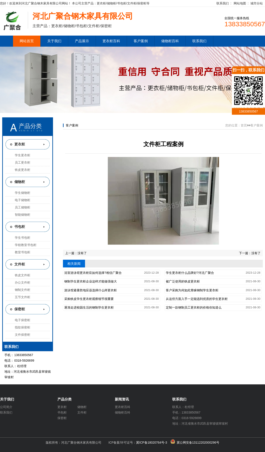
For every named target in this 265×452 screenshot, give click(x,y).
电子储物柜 (22, 200)
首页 (244, 125)
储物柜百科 (170, 41)
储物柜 (19, 182)
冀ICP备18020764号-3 (151, 442)
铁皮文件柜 (22, 275)
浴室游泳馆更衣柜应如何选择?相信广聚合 (93, 273)
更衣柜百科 (111, 41)
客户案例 (141, 41)
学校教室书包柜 (25, 245)
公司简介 (6, 407)
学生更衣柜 (22, 155)
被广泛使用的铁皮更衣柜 (183, 281)
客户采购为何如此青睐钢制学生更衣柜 (192, 290)
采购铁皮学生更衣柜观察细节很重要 (89, 299)
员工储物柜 (22, 207)
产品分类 (30, 126)
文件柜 (19, 264)
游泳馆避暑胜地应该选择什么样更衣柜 (90, 290)
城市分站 (256, 3)
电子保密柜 (22, 320)
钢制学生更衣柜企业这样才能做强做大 (90, 281)
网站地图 (240, 3)
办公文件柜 (22, 282)
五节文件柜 (22, 297)
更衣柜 (19, 144)
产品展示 (82, 41)
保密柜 (19, 309)
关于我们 (54, 41)
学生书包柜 (22, 237)
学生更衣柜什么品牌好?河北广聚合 (190, 273)
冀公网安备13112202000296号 (198, 442)
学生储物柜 (22, 193)
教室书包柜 (22, 252)
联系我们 (222, 3)
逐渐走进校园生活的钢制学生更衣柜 (89, 307)
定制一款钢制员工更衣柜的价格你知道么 (193, 307)
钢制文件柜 (22, 290)
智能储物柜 (22, 214)
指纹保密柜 (22, 327)
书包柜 (19, 227)
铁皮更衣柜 (22, 170)
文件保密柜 (22, 334)
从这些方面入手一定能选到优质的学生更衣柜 (197, 299)
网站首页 (27, 41)
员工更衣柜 (22, 162)
